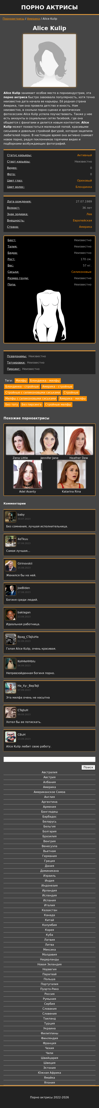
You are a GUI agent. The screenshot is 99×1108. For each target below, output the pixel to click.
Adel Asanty (27, 491)
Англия (49, 797)
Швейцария (49, 1058)
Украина (49, 1028)
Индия (49, 880)
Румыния (49, 999)
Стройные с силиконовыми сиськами (32, 392)
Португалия (49, 984)
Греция (49, 861)
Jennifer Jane (49, 458)
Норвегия (49, 969)
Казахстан (49, 910)
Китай (49, 920)
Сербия (49, 1003)
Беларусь (50, 821)
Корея (49, 930)
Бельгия (50, 826)
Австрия (50, 777)
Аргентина (49, 802)
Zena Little (20, 458)
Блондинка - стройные (22, 386)
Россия (49, 994)
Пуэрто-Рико (49, 989)
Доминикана (49, 870)
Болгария (49, 831)
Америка (33, 18)
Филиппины (49, 1033)
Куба (49, 934)
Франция (49, 1043)
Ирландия (49, 890)
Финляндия (49, 1038)
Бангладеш (49, 811)
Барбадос (49, 816)
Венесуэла (49, 846)
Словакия (49, 1008)
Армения (49, 806)
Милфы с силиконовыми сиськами (30, 398)
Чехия (49, 1048)
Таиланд (49, 1018)
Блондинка (84, 187)
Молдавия (49, 954)
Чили (49, 1053)
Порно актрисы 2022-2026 (49, 1097)
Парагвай (49, 974)
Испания (49, 900)
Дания (49, 866)
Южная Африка (49, 1072)
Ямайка (49, 1077)
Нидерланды (49, 959)
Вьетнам (49, 851)
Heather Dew (79, 458)
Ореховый (84, 180)
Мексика (49, 949)
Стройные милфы (58, 404)
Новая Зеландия (49, 964)
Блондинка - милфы (45, 380)
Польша (49, 979)
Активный (84, 155)
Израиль (49, 875)
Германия (49, 856)
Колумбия (49, 925)
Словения (49, 1013)
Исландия (49, 895)
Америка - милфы (73, 398)
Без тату (11, 404)
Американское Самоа (49, 792)
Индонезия (49, 885)
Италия (49, 905)
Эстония (49, 1067)
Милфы (21, 380)
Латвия (49, 939)
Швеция (49, 1063)
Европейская (82, 220)
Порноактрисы (13, 18)
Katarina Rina (71, 491)
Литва (49, 944)
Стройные (71, 392)
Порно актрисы (49, 7)
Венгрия (49, 841)
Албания (49, 782)
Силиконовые (81, 272)
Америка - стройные (57, 386)
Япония (49, 1082)
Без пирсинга (31, 404)
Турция (49, 1023)
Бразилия (49, 836)
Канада (49, 915)
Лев (89, 214)
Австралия (49, 772)
